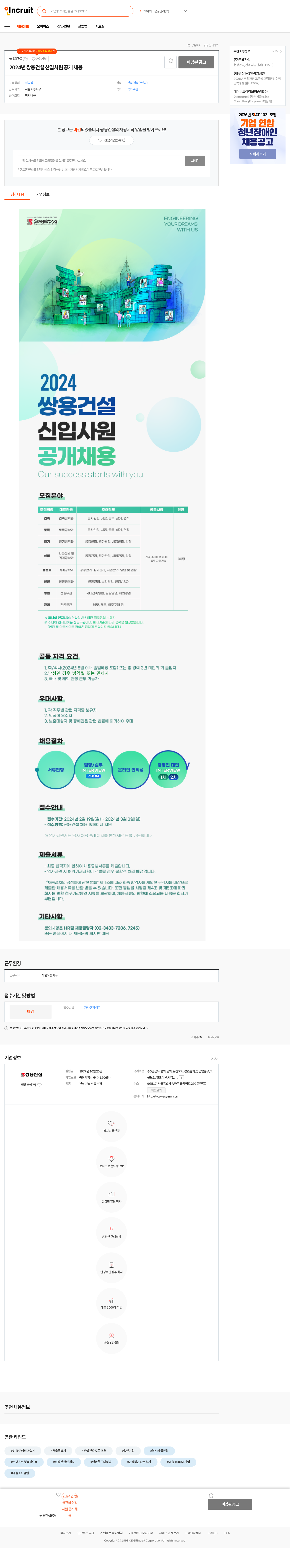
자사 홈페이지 (92, 1008)
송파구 (54, 975)
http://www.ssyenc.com (163, 1096)
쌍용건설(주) (18, 58)
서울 (44, 975)
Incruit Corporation (149, 1540)
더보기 (215, 1059)
